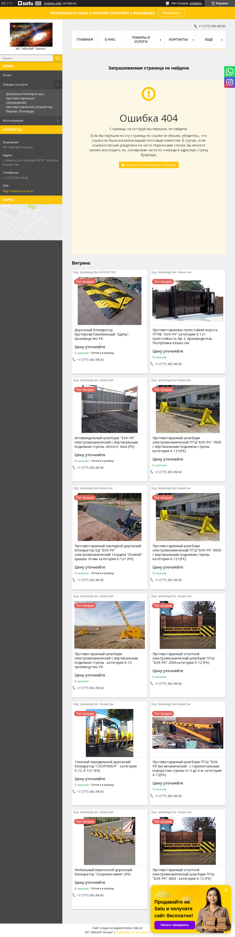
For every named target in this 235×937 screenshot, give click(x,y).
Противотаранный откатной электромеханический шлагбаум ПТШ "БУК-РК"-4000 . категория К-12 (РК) (183, 874)
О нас (7, 75)
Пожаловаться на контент (133, 932)
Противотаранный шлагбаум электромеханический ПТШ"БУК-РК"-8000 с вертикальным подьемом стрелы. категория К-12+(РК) (187, 552)
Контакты (178, 39)
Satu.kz (138, 928)
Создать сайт (53, 3)
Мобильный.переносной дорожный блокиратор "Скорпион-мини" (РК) (103, 872)
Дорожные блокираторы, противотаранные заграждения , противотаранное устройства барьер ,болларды (29, 102)
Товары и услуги (15, 84)
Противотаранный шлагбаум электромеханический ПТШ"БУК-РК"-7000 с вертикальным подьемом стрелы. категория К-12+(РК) (187, 444)
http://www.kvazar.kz (18, 191)
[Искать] (57, 58)
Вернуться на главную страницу (151, 165)
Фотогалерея (13, 120)
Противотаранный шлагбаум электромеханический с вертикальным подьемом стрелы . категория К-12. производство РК (106, 660)
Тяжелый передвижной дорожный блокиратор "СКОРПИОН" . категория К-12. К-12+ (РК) (106, 766)
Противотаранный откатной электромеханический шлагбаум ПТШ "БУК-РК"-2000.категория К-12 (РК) (183, 658)
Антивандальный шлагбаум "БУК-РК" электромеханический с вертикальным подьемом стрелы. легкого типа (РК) (106, 442)
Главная (85, 39)
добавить (196, 3)
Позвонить (171, 13)
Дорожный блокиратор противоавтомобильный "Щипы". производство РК (102, 334)
